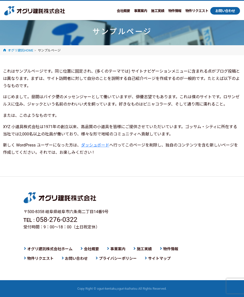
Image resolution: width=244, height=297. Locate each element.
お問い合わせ (225, 11)
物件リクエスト (196, 11)
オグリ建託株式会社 (34, 11)
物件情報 (174, 11)
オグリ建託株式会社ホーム (50, 249)
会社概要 (123, 11)
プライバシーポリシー (118, 258)
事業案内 (140, 11)
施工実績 (157, 11)
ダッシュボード (95, 145)
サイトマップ (159, 258)
